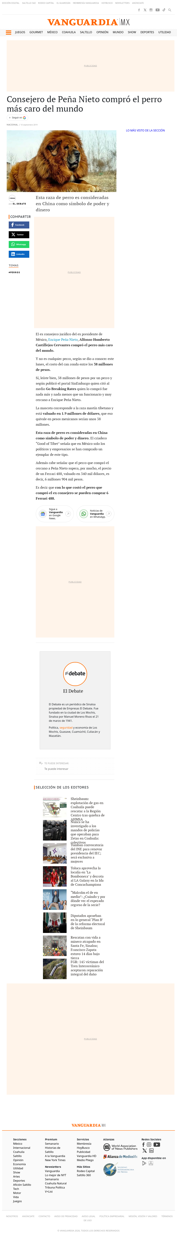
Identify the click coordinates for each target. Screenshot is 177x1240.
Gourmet (36, 32)
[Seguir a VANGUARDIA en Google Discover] (17, 118)
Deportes (147, 32)
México (52, 32)
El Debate (19, 203)
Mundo (118, 32)
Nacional (12, 125)
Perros (15, 272)
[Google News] (55, 513)
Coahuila (69, 32)
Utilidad (164, 32)
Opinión (102, 32)
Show (132, 32)
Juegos (20, 32)
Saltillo (86, 32)
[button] (8, 32)
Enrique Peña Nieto (63, 340)
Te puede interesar (56, 769)
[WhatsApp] (96, 513)
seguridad (66, 727)
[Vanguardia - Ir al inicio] (88, 22)
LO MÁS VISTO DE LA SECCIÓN (145, 130)
